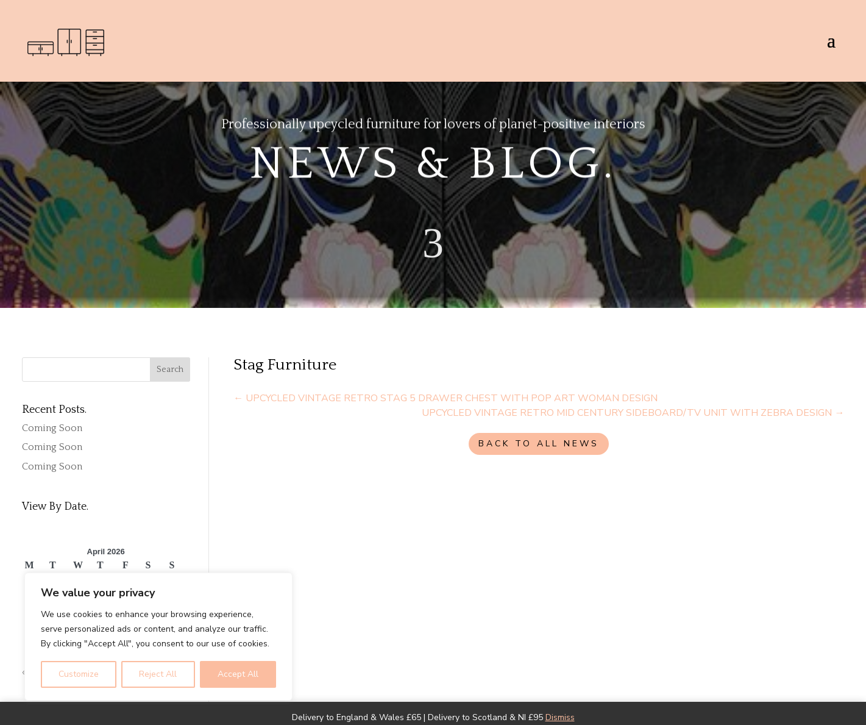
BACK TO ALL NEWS (538, 443)
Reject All (158, 674)
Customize (79, 674)
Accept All (238, 674)
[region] (158, 637)
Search (170, 369)
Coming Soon (52, 428)
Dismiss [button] (560, 717)
